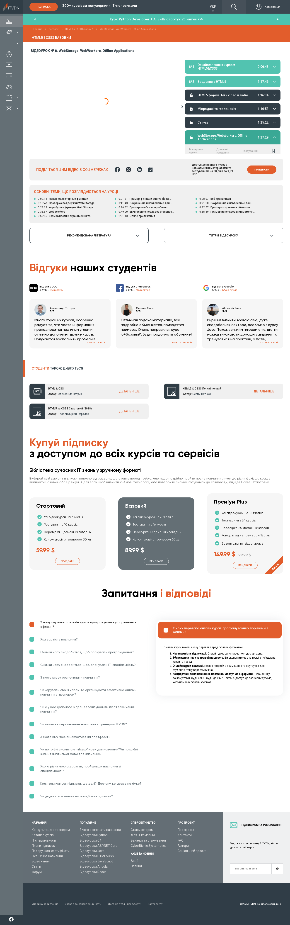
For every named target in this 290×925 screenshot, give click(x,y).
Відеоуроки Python (94, 835)
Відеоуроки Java (92, 851)
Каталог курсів (43, 835)
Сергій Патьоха (202, 394)
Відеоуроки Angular (94, 866)
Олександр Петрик (70, 394)
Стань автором (142, 830)
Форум (37, 872)
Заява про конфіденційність (83, 904)
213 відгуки (56, 290)
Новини (136, 866)
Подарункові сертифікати (51, 851)
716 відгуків (142, 290)
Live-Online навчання (47, 856)
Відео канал (41, 861)
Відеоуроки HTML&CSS (97, 856)
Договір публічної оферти (124, 904)
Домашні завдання (222, 80)
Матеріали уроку (196, 80)
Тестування (250, 80)
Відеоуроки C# (91, 840)
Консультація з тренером (51, 830)
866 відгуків (229, 290)
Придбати (261, 169)
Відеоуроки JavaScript (96, 861)
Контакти (185, 835)
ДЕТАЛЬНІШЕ (129, 391)
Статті (36, 866)
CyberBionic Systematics (148, 845)
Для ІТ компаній (143, 835)
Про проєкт (186, 830)
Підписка (44, 6)
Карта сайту (155, 904)
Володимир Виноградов (73, 414)
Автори (183, 845)
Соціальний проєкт (192, 851)
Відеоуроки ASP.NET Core (98, 845)
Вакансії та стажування (148, 840)
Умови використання (45, 904)
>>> (200, 19)
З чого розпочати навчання (100, 830)
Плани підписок (43, 845)
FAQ (181, 840)
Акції (134, 861)
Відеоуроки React (93, 872)
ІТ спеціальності (44, 840)
